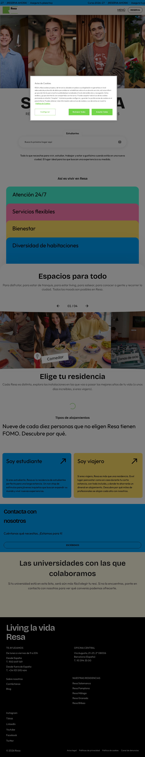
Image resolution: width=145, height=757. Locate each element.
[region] (73, 98)
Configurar (45, 112)
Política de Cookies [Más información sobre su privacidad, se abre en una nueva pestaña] (42, 103)
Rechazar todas (79, 112)
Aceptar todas (102, 112)
